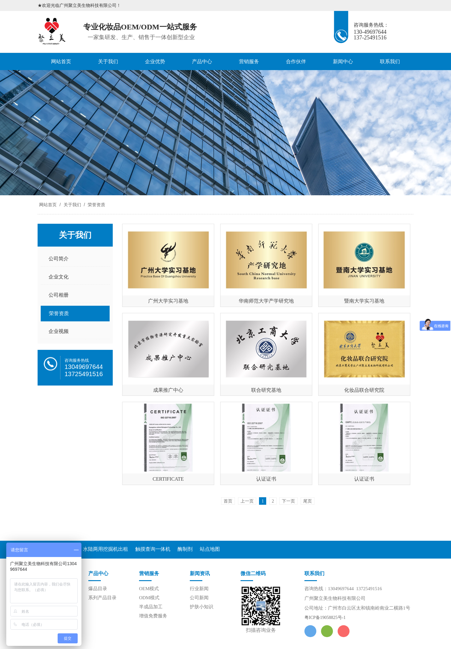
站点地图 (210, 549)
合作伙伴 (296, 61)
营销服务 (249, 61)
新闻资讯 (200, 573)
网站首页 (61, 61)
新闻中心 (343, 61)
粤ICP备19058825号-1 (324, 617)
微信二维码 (253, 573)
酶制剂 (185, 549)
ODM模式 (149, 597)
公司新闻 (199, 597)
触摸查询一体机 (152, 549)
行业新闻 (199, 588)
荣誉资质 (95, 204)
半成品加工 (151, 606)
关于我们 (108, 61)
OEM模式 (149, 588)
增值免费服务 (153, 615)
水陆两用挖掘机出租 (105, 549)
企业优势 (155, 61)
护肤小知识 (201, 606)
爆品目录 (97, 588)
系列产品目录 (102, 597)
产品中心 (202, 61)
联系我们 (390, 61)
